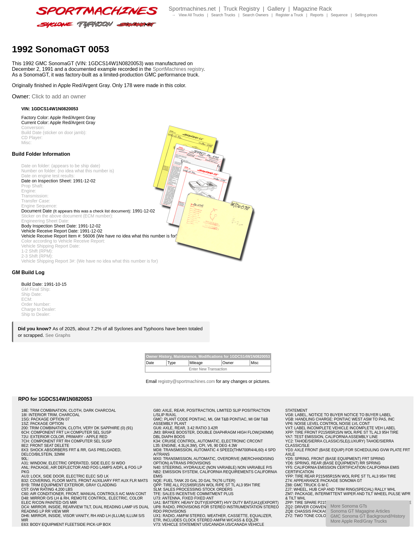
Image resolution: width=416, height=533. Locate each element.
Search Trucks (223, 15)
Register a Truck (289, 15)
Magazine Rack (312, 9)
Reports (317, 15)
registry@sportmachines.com (186, 381)
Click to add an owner (59, 96)
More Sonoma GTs (348, 506)
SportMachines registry (178, 69)
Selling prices (366, 15)
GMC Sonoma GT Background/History (367, 516)
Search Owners (255, 15)
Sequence (339, 15)
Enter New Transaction (208, 369)
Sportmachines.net (192, 9)
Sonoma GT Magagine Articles (360, 511)
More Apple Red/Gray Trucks (358, 521)
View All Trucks (191, 15)
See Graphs (58, 335)
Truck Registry (242, 9)
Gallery (276, 9)
